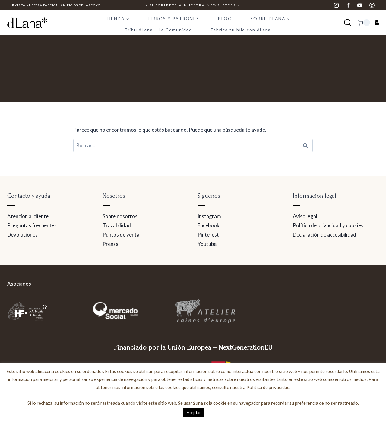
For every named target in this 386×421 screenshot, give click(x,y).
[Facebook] (348, 5)
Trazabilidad (117, 225)
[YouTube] (360, 5)
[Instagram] (336, 5)
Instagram (209, 216)
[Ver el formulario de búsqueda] (347, 23)
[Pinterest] (372, 5)
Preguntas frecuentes (32, 225)
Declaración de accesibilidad (324, 234)
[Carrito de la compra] (363, 22)
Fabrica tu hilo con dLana (241, 29)
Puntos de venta (121, 234)
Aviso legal (305, 216)
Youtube (207, 244)
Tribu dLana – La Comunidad (158, 29)
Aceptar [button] (194, 412)
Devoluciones (22, 234)
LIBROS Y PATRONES (173, 18)
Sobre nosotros (120, 216)
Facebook (209, 225)
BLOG (225, 18)
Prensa (111, 244)
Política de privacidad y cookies (328, 225)
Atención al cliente (28, 216)
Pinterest (208, 234)
